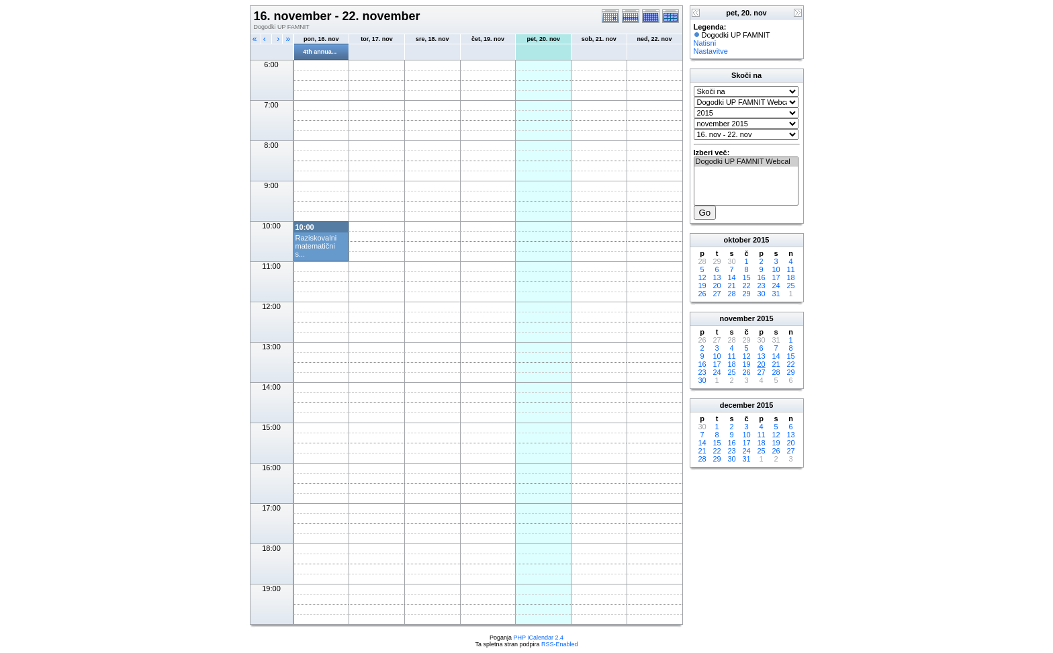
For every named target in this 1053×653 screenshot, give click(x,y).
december (737, 405)
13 (717, 277)
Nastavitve (711, 51)
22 (746, 285)
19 (702, 285)
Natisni (705, 43)
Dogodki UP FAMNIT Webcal (746, 162)
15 (746, 277)
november (737, 318)
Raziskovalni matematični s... (316, 246)
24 (776, 285)
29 (746, 294)
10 (776, 269)
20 (717, 285)
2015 (761, 240)
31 (776, 294)
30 (761, 294)
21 (731, 285)
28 (731, 294)
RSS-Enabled (559, 644)
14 (731, 277)
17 (776, 277)
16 (761, 277)
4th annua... (319, 51)
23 (761, 285)
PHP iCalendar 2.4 (538, 637)
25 (790, 285)
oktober (737, 240)
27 (717, 294)
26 (702, 294)
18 (790, 277)
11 (790, 269)
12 (702, 277)
